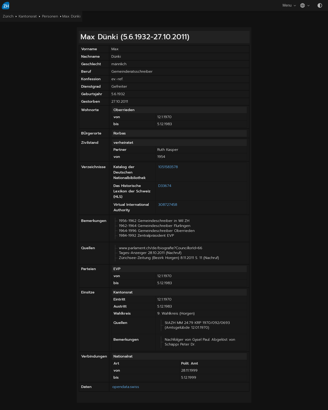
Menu (290, 5)
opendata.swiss (125, 387)
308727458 (167, 204)
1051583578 (168, 167)
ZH (6, 6)
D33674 (164, 186)
